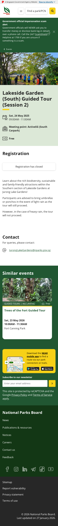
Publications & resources (17, 427)
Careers (7, 442)
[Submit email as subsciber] (52, 383)
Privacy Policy (19, 395)
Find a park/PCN (36, 11)
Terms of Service (42, 395)
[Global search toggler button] (52, 11)
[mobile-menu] (21, 11)
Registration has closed (29, 166)
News (5, 420)
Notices (6, 435)
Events (9, 49)
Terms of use (10, 500)
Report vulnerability (14, 488)
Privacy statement (13, 494)
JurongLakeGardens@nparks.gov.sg (30, 250)
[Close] (54, 31)
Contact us (8, 449)
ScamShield (41, 34)
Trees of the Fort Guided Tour (24, 310)
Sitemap (7, 482)
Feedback (7, 457)
